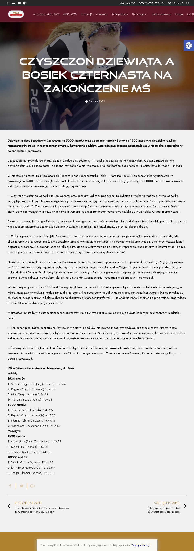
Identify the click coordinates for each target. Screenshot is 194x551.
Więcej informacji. (140, 545)
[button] (189, 45)
